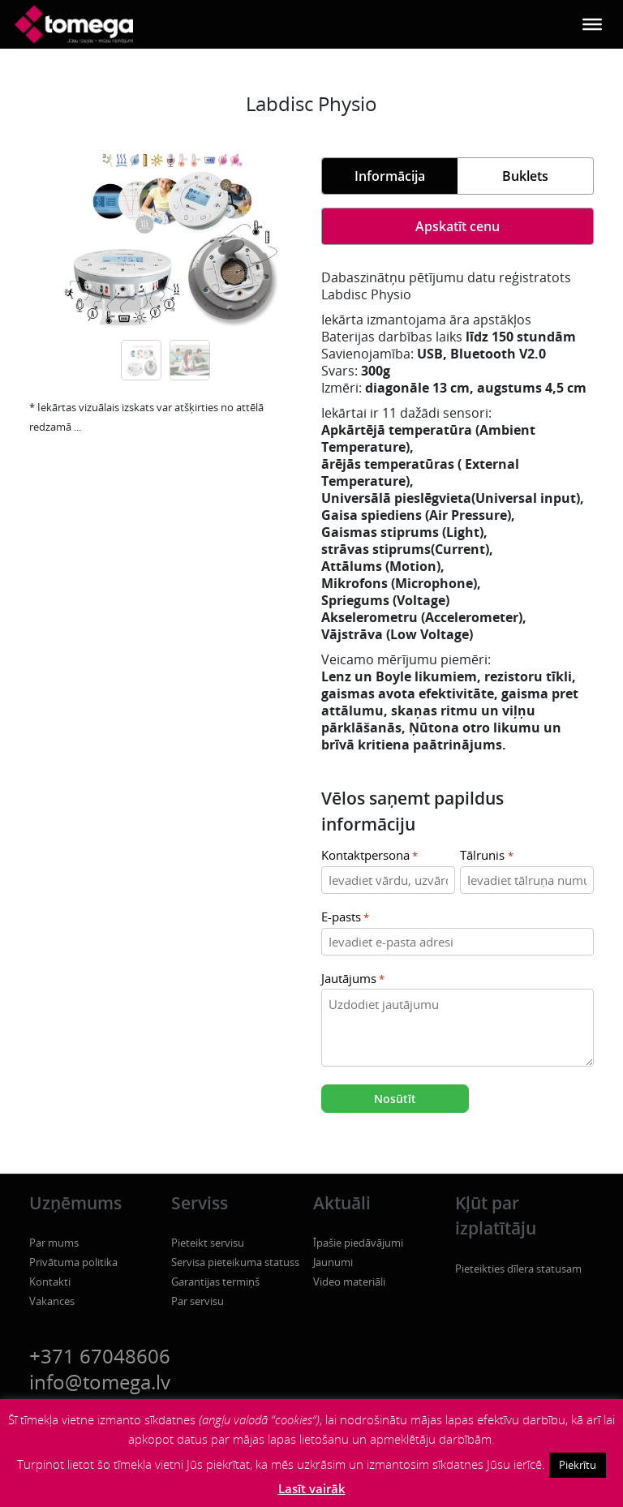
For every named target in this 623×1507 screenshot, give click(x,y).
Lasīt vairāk (312, 1488)
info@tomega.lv (99, 1381)
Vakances (52, 1301)
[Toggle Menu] (592, 24)
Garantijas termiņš (215, 1281)
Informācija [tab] (389, 176)
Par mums (54, 1242)
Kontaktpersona (369, 856)
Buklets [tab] (525, 176)
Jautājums (353, 979)
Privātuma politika (73, 1262)
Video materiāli (349, 1281)
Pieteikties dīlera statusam (518, 1268)
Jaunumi (333, 1262)
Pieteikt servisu (207, 1242)
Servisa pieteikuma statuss (235, 1262)
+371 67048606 (99, 1355)
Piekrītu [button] (577, 1465)
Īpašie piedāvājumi (358, 1242)
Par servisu (197, 1301)
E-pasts (345, 917)
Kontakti (50, 1281)
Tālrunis (486, 856)
